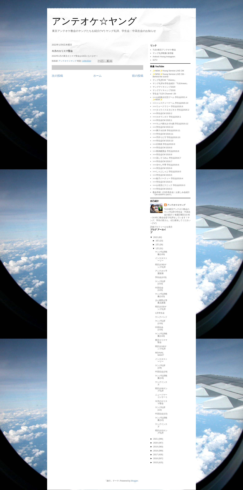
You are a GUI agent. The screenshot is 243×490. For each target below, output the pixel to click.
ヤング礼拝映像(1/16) (161, 334)
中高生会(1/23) (159, 289)
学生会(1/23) (160, 277)
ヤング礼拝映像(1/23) (161, 295)
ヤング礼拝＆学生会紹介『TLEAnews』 (171, 83)
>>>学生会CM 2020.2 (162, 113)
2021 (155, 439)
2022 (155, 237)
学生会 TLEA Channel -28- (164, 94)
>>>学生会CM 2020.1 (162, 120)
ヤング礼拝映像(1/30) (161, 253)
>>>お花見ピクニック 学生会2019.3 (169, 185)
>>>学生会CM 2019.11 (163, 134)
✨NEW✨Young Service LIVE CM (168, 71)
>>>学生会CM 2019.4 (162, 182)
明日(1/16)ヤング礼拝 (160, 347)
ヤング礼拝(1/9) (160, 366)
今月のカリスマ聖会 (161, 402)
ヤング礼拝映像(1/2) (161, 419)
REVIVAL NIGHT (159, 354)
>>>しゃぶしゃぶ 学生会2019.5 (167, 171)
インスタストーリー (161, 259)
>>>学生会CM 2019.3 (162, 189)
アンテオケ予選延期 (161, 272)
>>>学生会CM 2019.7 (162, 161)
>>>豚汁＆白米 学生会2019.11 (166, 130)
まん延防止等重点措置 (161, 301)
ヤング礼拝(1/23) (160, 282)
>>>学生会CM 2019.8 (162, 154)
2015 (155, 462)
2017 (155, 454)
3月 (157, 240)
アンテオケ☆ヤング (94, 21)
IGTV (155, 60)
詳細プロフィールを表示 (161, 227)
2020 (155, 443)
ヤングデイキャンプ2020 (164, 87)
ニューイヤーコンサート (161, 396)
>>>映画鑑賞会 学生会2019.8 (166, 151)
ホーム (97, 75)
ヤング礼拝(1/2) (160, 408)
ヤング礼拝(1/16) (160, 322)
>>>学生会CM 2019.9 (162, 147)
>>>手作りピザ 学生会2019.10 (166, 137)
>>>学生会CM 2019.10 (163, 141)
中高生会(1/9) (161, 371)
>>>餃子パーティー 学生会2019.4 (168, 178)
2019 (155, 446)
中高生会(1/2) (161, 414)
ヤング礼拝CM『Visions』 (164, 80)
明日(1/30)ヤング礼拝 (160, 265)
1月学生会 (159, 313)
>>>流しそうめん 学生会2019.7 (167, 158)
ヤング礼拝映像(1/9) (161, 377)
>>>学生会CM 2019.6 (162, 168)
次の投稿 (57, 75)
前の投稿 (137, 75)
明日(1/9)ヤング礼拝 (161, 389)
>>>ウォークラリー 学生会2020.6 (168, 106)
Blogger (134, 481)
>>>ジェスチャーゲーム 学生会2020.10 (170, 103)
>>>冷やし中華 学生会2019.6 (166, 165)
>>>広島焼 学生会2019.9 (164, 144)
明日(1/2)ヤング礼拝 (161, 431)
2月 (157, 244)
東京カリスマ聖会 (161, 341)
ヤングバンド (161, 317)
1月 (157, 248)
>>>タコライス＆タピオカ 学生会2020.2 (171, 110)
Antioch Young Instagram (164, 56)
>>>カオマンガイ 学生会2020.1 (167, 117)
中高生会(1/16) (159, 328)
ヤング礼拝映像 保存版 (163, 53)
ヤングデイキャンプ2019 (164, 90)
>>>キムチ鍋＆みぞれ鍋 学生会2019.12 (170, 123)
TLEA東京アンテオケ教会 (164, 50)
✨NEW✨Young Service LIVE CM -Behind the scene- (169, 75)
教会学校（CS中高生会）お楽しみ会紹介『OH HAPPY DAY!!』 (171, 193)
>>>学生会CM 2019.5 (162, 175)
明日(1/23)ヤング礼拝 (160, 307)
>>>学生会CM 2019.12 (163, 127)
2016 (155, 458)
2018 (155, 450)
